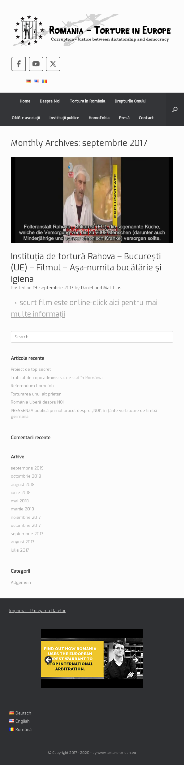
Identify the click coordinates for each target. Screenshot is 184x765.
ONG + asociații (26, 117)
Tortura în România (87, 100)
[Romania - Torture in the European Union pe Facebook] (18, 64)
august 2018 (23, 484)
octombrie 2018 (26, 476)
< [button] (48, 660)
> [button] (135, 660)
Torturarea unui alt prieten (36, 394)
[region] (92, 662)
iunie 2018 (21, 492)
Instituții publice (64, 117)
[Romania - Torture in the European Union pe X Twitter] (53, 64)
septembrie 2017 (27, 533)
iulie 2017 (20, 550)
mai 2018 (20, 501)
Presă (124, 117)
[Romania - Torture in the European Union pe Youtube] (36, 64)
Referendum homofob (32, 385)
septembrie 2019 (27, 468)
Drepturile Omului (130, 100)
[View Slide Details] (92, 658)
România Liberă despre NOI (37, 402)
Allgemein (21, 582)
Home (24, 100)
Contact (146, 117)
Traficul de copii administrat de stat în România (57, 377)
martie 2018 (22, 509)
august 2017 (22, 541)
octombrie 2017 (26, 525)
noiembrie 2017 (26, 517)
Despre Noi (50, 100)
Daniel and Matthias (101, 288)
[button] (175, 109)
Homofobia (98, 117)
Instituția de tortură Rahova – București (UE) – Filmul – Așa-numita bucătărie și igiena (86, 268)
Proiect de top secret (31, 369)
